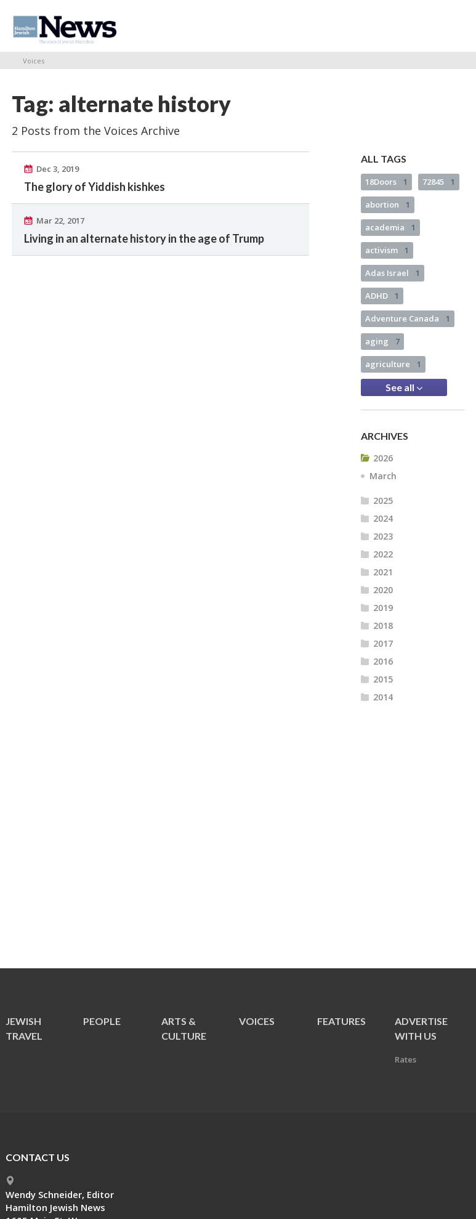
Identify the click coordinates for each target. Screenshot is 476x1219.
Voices (33, 60)
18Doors (386, 181)
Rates (405, 1059)
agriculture (393, 364)
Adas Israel (392, 272)
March (383, 476)
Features (341, 1021)
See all (403, 387)
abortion (387, 204)
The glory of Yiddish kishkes (94, 186)
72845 (438, 181)
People (102, 1021)
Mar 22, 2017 (60, 220)
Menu (450, 26)
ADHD (382, 295)
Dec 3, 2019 (57, 168)
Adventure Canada (407, 318)
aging (382, 341)
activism (387, 250)
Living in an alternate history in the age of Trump (144, 238)
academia (390, 227)
